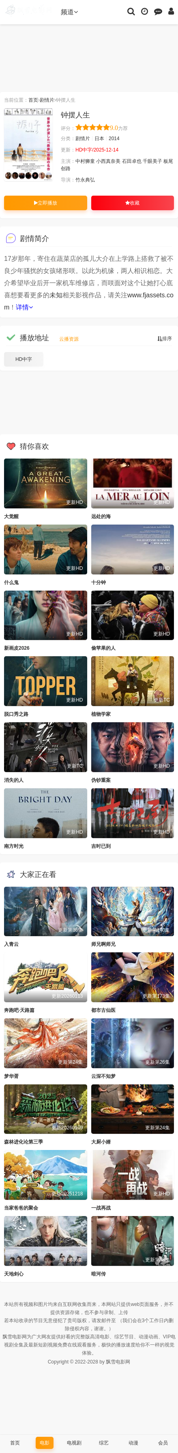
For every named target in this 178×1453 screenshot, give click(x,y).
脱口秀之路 (16, 714)
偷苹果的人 (103, 648)
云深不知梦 (103, 1076)
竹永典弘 (85, 180)
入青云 (11, 944)
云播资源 (69, 339)
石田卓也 (132, 161)
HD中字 (23, 359)
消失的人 (14, 780)
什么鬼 (11, 582)
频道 (69, 12)
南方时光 (14, 846)
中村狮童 (85, 161)
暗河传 (98, 1274)
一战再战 (101, 1208)
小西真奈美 (108, 161)
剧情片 (47, 100)
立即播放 (45, 203)
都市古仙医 (103, 1010)
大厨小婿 (101, 1142)
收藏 (132, 203)
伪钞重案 (101, 780)
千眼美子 (152, 161)
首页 (33, 100)
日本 (99, 138)
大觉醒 (11, 516)
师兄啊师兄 (103, 944)
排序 (164, 338)
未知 (55, 295)
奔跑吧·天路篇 (19, 1010)
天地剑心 (14, 1274)
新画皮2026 (17, 648)
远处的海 (101, 516)
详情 (24, 307)
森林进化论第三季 (23, 1142)
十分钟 (98, 582)
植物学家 (101, 714)
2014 (114, 138)
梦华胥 (11, 1076)
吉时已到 (101, 846)
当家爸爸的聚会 (21, 1208)
